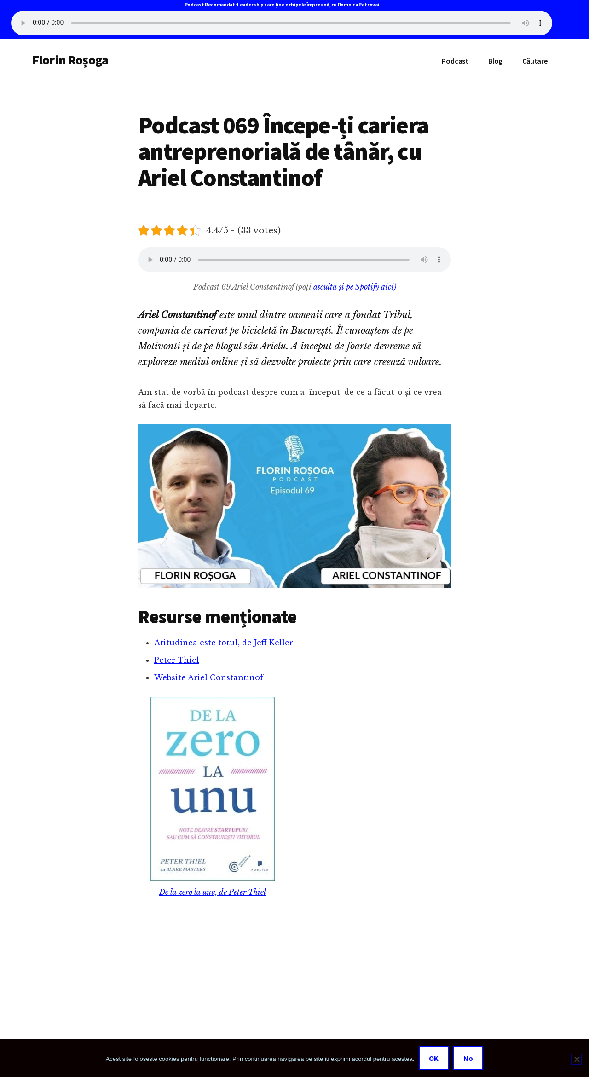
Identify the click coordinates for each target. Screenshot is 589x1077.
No (468, 1058)
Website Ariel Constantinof (208, 677)
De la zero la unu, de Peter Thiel (212, 892)
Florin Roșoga (70, 60)
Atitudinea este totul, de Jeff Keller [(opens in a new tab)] (223, 642)
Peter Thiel (176, 660)
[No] (576, 1059)
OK (434, 1058)
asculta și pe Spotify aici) (354, 286)
